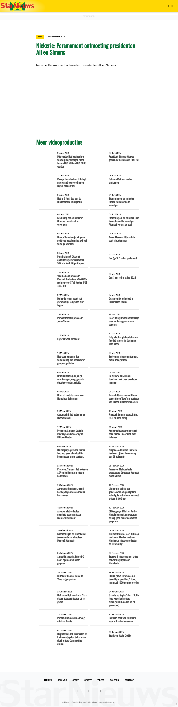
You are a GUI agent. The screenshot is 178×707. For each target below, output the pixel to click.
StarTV (88, 680)
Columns (62, 680)
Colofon (114, 680)
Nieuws (48, 680)
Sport (75, 680)
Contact (129, 680)
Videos (100, 680)
